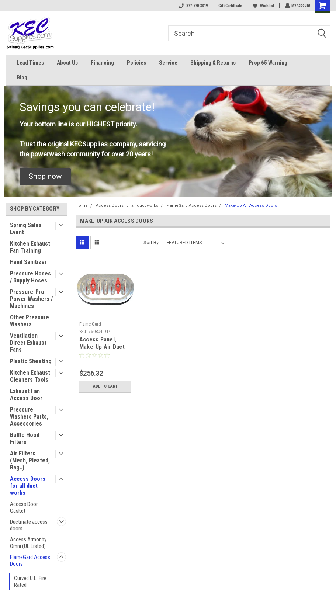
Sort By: (151, 242)
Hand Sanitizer (28, 262)
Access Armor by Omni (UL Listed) (28, 542)
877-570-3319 (192, 5)
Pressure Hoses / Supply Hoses (30, 277)
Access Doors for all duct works (27, 485)
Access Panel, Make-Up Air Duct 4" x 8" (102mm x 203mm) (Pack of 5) (104, 350)
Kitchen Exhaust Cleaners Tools (30, 376)
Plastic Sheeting (31, 361)
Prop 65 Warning (268, 62)
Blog (22, 77)
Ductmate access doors (29, 525)
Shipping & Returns (213, 62)
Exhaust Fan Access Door (26, 395)
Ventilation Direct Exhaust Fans (28, 342)
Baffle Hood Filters (24, 438)
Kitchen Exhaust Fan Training (30, 247)
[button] (45, 176)
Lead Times (30, 62)
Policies (136, 62)
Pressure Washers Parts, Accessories (29, 416)
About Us (67, 62)
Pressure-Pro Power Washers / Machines (31, 298)
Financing (102, 62)
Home (82, 205)
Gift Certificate (229, 6)
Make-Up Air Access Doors (251, 205)
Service (168, 62)
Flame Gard (90, 324)
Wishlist (262, 5)
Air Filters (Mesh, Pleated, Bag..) (30, 460)
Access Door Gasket (24, 507)
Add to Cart (105, 386)
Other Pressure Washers (29, 321)
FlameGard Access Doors (30, 560)
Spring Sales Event (26, 229)
